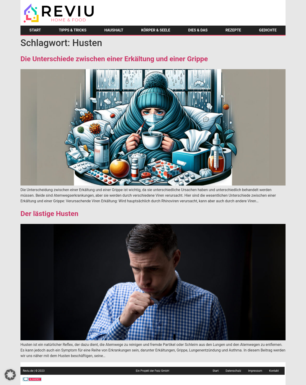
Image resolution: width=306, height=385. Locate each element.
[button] (10, 375)
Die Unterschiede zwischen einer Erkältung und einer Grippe (114, 59)
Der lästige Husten (49, 213)
